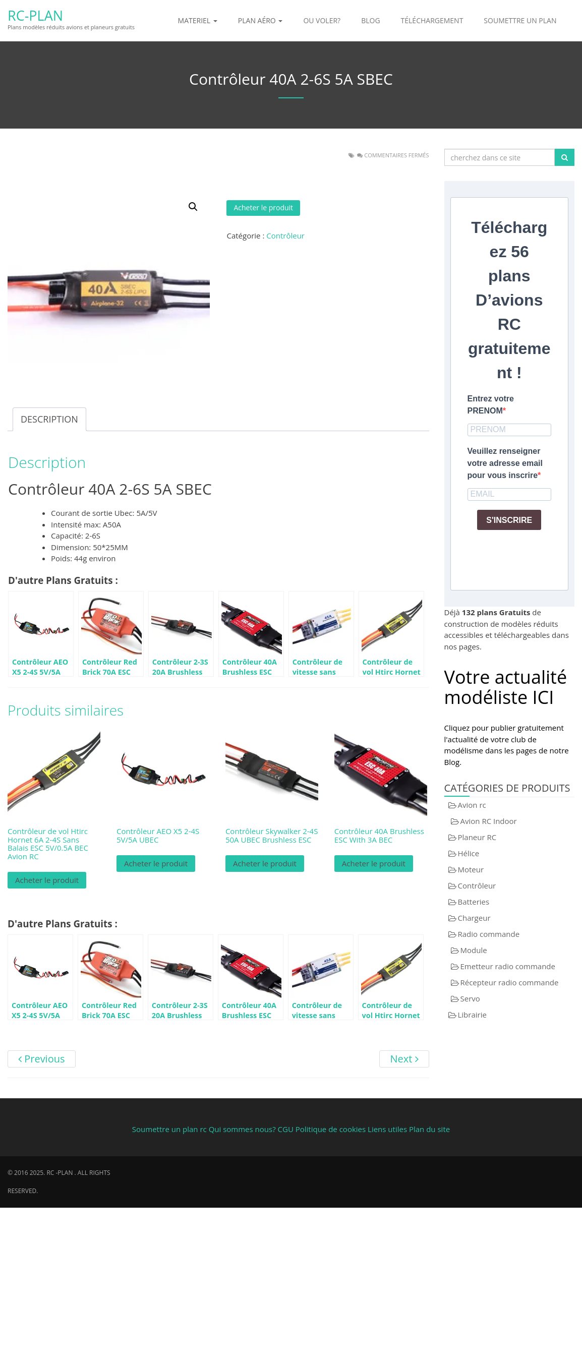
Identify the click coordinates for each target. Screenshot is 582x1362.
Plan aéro (260, 20)
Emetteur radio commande (507, 966)
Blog (370, 20)
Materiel (197, 20)
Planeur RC (477, 837)
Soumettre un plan (520, 20)
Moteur (471, 869)
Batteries (474, 902)
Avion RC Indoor (488, 821)
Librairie (472, 1015)
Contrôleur (285, 235)
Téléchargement (432, 20)
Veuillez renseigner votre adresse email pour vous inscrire (505, 463)
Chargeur (474, 918)
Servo (470, 998)
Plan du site (429, 1129)
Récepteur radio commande (509, 982)
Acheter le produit (263, 207)
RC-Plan (35, 15)
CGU (287, 1129)
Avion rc (472, 805)
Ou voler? (321, 20)
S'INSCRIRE (509, 520)
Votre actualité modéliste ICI (505, 687)
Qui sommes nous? (242, 1129)
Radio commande (489, 934)
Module (473, 950)
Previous (41, 1058)
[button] (193, 207)
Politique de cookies (331, 1129)
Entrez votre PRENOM (491, 404)
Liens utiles (387, 1129)
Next (404, 1058)
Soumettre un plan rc (169, 1129)
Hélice (469, 853)
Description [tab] (49, 419)
